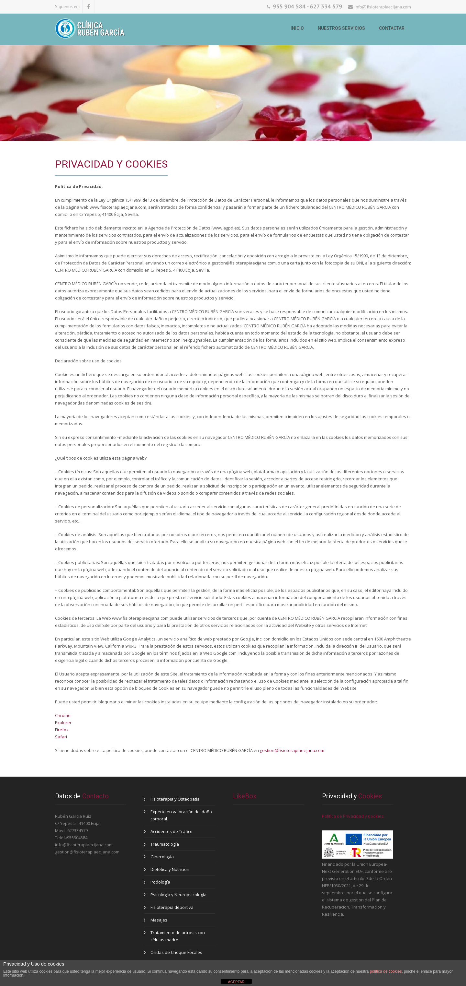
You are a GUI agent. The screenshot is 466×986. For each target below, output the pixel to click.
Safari (61, 737)
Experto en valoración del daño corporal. (181, 815)
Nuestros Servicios (341, 28)
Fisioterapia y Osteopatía (175, 799)
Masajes (158, 920)
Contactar (392, 28)
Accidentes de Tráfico (171, 831)
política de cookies (386, 971)
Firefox (62, 730)
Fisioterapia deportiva (172, 907)
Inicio (297, 28)
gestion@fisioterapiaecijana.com (292, 750)
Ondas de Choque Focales (176, 952)
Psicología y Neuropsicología (178, 895)
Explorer (63, 722)
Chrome (63, 715)
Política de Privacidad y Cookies (353, 816)
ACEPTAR (236, 982)
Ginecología (162, 857)
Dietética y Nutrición (169, 869)
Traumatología (164, 844)
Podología (160, 882)
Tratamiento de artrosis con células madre (177, 936)
